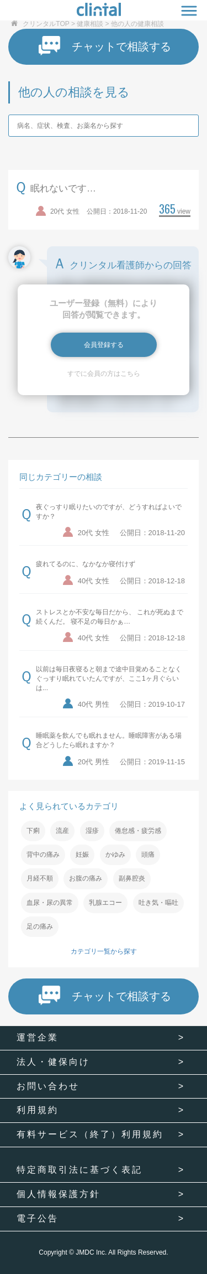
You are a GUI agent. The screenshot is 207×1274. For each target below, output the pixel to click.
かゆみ (115, 854)
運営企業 (38, 1037)
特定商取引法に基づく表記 (79, 1169)
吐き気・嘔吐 (158, 903)
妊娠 (82, 854)
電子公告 (38, 1218)
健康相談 (90, 24)
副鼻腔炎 (132, 878)
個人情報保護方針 (58, 1194)
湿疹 (92, 831)
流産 (62, 831)
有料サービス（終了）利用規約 (90, 1134)
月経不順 (39, 878)
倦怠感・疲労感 (138, 831)
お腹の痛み (85, 878)
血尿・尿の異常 (49, 903)
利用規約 (38, 1110)
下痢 (33, 831)
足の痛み (39, 926)
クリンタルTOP (46, 24)
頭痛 (148, 854)
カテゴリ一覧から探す (104, 951)
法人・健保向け (53, 1061)
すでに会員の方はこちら (103, 373)
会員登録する (104, 345)
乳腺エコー (105, 903)
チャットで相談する (105, 46)
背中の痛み (43, 854)
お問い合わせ (48, 1086)
